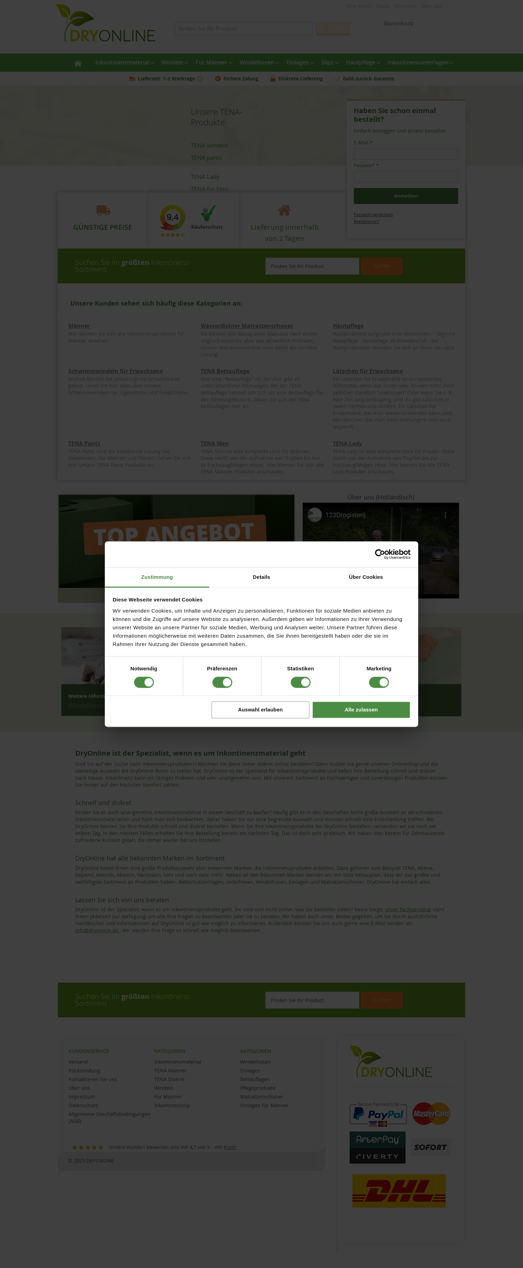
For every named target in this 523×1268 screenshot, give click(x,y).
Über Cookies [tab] (366, 577)
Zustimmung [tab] (157, 577)
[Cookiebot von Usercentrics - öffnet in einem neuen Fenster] (380, 554)
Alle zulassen (361, 710)
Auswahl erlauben (260, 710)
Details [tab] (261, 577)
